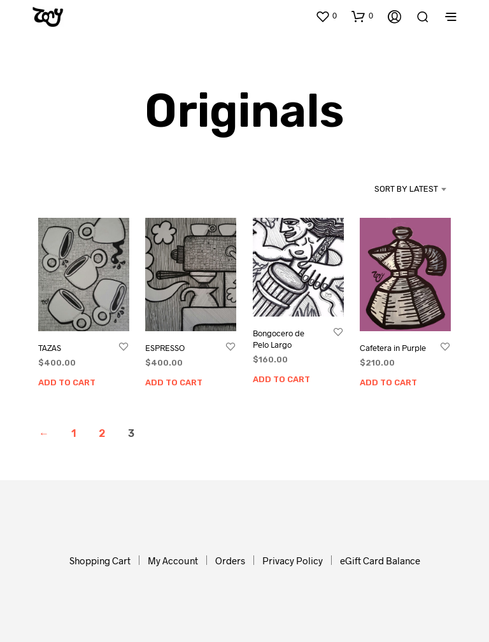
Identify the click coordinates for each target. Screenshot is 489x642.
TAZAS (49, 348)
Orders (230, 560)
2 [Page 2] (102, 433)
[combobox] (389, 189)
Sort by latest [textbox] (406, 189)
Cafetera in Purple (393, 345)
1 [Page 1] (73, 433)
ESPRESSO (165, 348)
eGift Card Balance (380, 560)
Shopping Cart (100, 560)
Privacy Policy (292, 560)
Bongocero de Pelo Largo (278, 338)
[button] (326, 16)
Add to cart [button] (67, 382)
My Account (173, 560)
